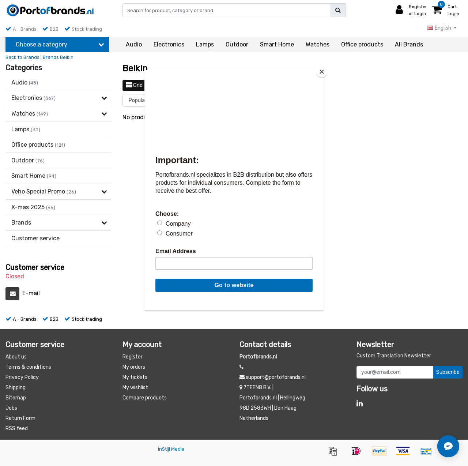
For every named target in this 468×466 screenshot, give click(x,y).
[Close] (321, 71)
